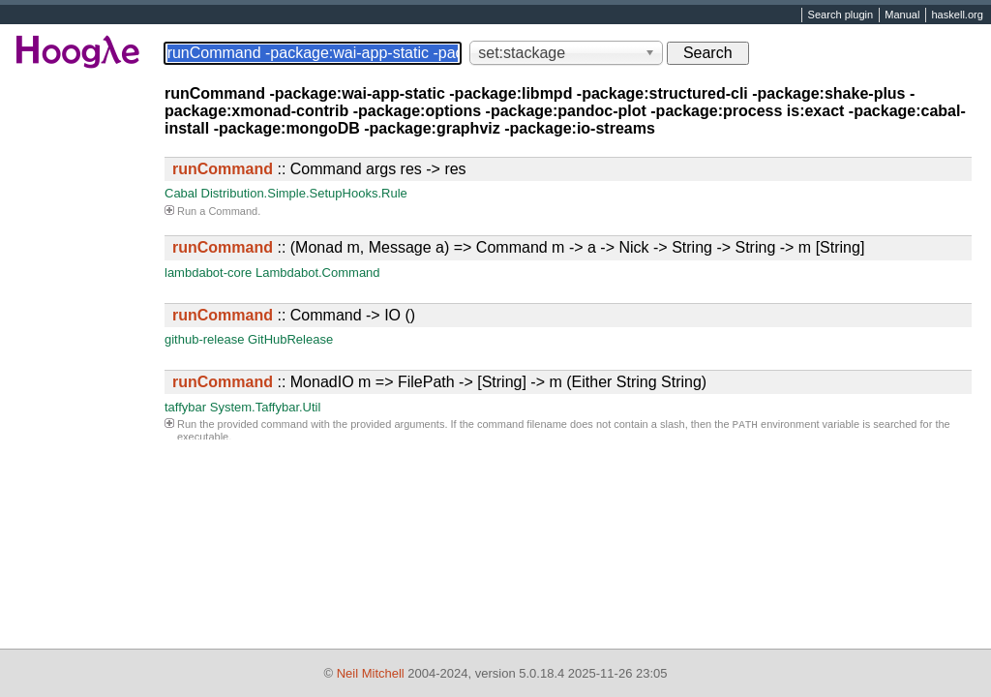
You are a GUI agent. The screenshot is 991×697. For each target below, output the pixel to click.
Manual (902, 15)
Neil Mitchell (371, 673)
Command (232, 211)
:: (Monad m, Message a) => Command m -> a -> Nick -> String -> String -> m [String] (518, 247)
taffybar (185, 407)
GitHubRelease (290, 339)
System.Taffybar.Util (265, 407)
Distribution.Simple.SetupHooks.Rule (304, 193)
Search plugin (841, 15)
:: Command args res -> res (319, 169)
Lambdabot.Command (317, 272)
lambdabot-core (208, 272)
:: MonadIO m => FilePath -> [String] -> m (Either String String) (439, 382)
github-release (204, 339)
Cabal (181, 193)
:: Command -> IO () (293, 315)
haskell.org (956, 15)
